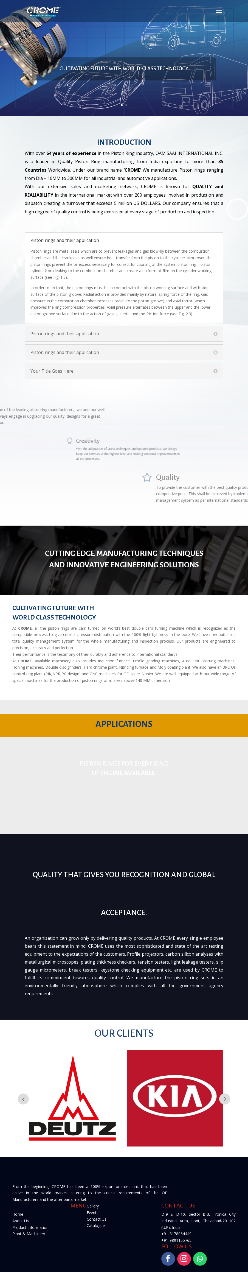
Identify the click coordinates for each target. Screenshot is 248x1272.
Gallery (93, 1206)
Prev (23, 1099)
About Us (20, 1220)
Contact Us (96, 1219)
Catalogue (96, 1225)
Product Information (30, 1227)
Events (92, 1212)
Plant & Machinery (28, 1233)
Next (224, 1099)
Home (17, 1214)
